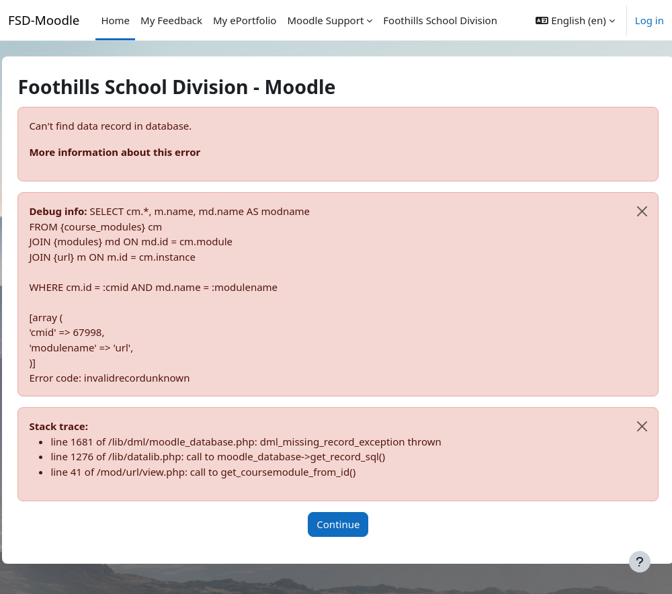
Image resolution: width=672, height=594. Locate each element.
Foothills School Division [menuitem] (440, 20)
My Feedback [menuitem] (171, 20)
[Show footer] (639, 561)
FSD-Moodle (43, 19)
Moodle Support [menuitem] (325, 20)
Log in (649, 20)
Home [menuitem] (115, 20)
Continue (368, 524)
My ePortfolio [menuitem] (244, 20)
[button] (575, 20)
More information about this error (144, 152)
